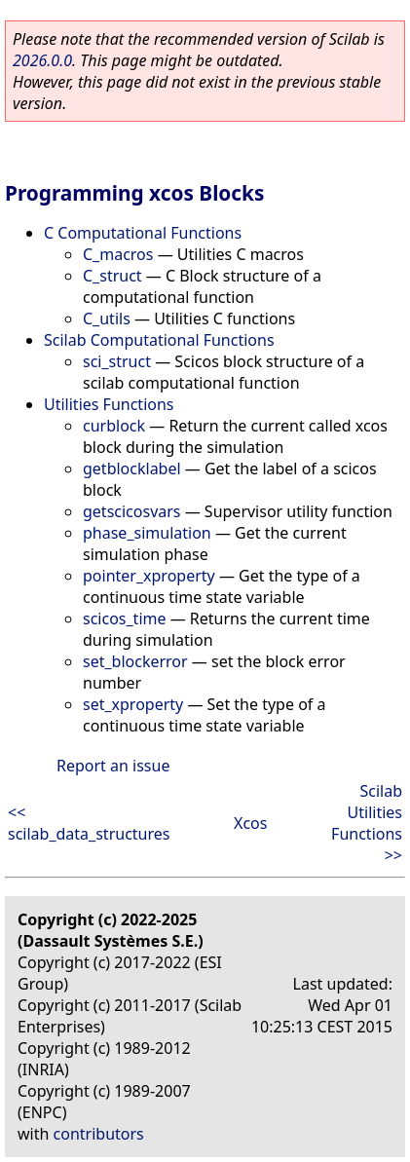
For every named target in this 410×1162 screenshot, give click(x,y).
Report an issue (112, 765)
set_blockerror (135, 661)
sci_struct (117, 361)
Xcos (250, 823)
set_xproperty (133, 704)
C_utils (106, 318)
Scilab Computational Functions (159, 340)
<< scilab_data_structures (88, 823)
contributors (99, 1133)
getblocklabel (132, 468)
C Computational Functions (143, 233)
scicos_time (125, 618)
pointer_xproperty (149, 575)
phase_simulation (147, 533)
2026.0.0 (42, 60)
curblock (114, 425)
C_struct (112, 275)
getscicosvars (132, 511)
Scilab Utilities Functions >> (366, 823)
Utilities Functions (109, 404)
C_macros (118, 254)
